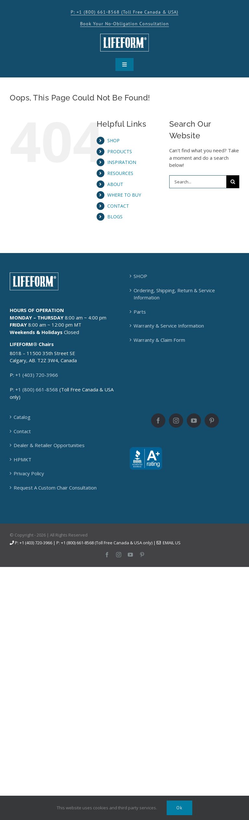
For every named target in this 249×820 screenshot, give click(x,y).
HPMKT (22, 459)
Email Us (169, 543)
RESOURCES (120, 173)
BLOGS (115, 217)
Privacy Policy (29, 473)
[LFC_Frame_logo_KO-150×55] (124, 36)
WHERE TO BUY (124, 195)
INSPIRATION (121, 162)
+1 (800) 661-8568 (36, 389)
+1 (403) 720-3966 (36, 375)
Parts (140, 311)
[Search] (232, 181)
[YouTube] (194, 420)
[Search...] (197, 181)
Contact (22, 431)
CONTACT (118, 206)
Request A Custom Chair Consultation (55, 487)
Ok (179, 808)
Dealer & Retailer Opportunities (49, 445)
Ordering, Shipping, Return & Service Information (174, 294)
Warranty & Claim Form (159, 340)
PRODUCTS (119, 151)
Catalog (22, 417)
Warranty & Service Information (169, 325)
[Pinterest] (212, 420)
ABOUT (115, 184)
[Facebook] (158, 420)
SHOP (113, 140)
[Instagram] (176, 420)
